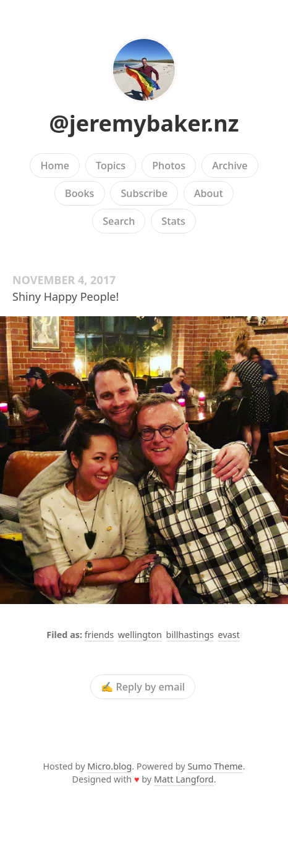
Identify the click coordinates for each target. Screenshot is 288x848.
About (208, 193)
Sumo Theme (214, 766)
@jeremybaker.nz (144, 123)
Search (119, 221)
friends (99, 634)
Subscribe (144, 193)
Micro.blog (109, 766)
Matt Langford (184, 779)
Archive (229, 165)
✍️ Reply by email (143, 687)
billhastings (190, 634)
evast (229, 634)
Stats (173, 221)
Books (79, 193)
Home (54, 165)
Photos (168, 165)
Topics (110, 165)
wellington (140, 634)
